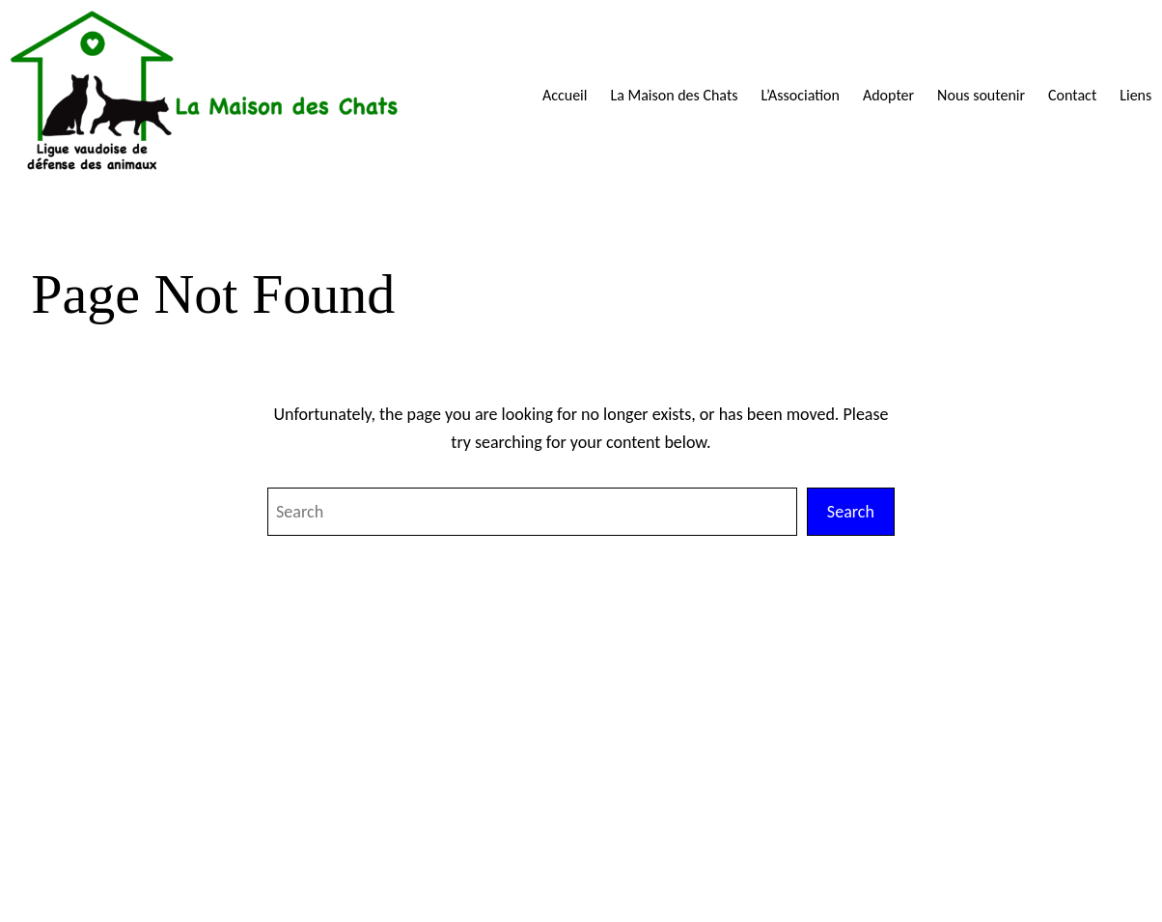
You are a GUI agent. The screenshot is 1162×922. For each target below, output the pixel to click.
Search (850, 511)
